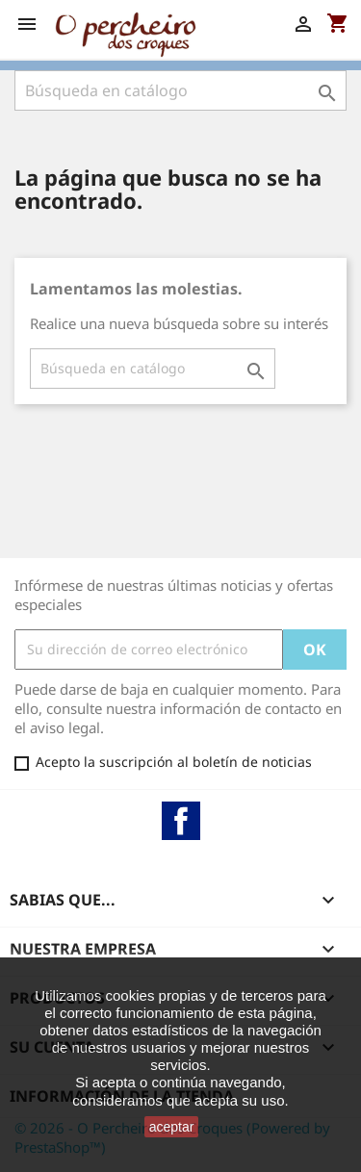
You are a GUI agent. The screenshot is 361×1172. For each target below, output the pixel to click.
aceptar (171, 1126)
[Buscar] (180, 90)
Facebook (181, 821)
